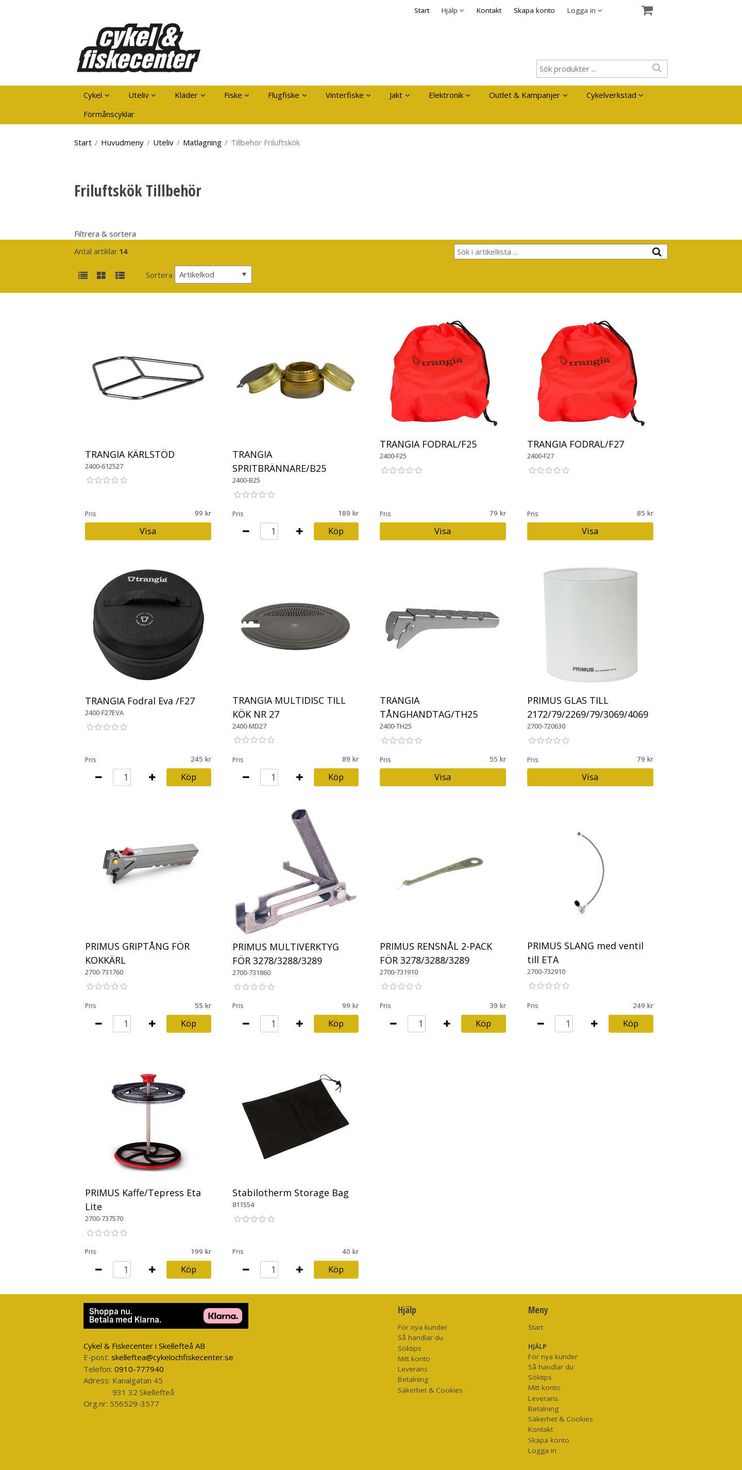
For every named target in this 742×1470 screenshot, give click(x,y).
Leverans (413, 1369)
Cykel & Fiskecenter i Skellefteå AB (144, 1346)
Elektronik (446, 95)
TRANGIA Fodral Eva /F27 (140, 701)
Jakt (396, 95)
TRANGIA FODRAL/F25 (428, 444)
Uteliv (138, 95)
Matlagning (202, 142)
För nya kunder (422, 1327)
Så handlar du (420, 1337)
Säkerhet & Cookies (430, 1390)
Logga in (542, 1450)
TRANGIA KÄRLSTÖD (130, 454)
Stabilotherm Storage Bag (290, 1192)
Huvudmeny (122, 142)
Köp (336, 531)
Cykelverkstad (611, 95)
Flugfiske (283, 95)
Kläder (186, 95)
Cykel (92, 95)
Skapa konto (534, 10)
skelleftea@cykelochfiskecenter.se (172, 1357)
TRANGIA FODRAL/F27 (575, 444)
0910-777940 (139, 1369)
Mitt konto (414, 1358)
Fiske (233, 95)
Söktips (409, 1348)
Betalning (413, 1379)
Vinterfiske (345, 95)
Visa (148, 531)
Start (421, 10)
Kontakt (489, 10)
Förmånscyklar (108, 114)
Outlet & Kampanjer (524, 95)
